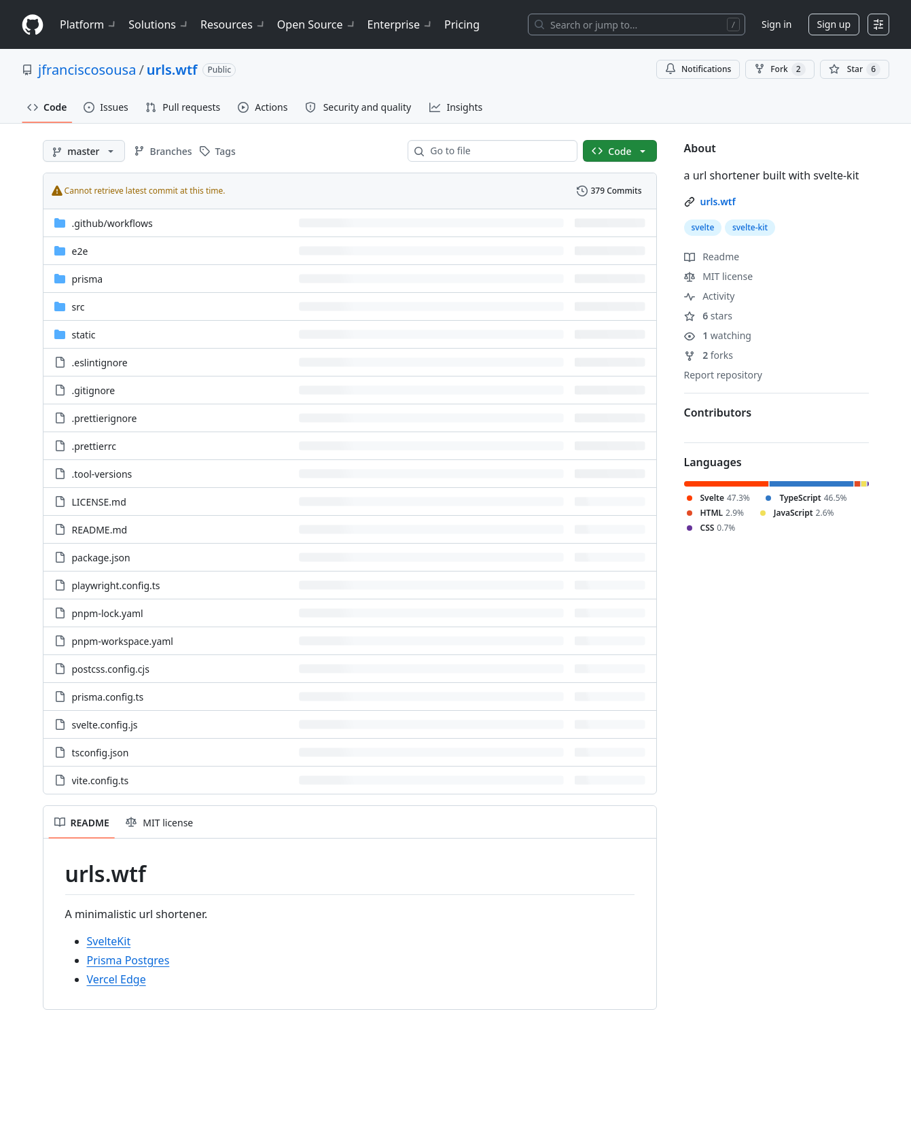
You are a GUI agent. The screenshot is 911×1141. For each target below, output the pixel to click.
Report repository (723, 374)
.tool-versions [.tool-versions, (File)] (102, 474)
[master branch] (84, 151)
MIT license (718, 276)
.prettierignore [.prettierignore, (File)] (104, 418)
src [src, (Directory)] (78, 306)
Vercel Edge (116, 979)
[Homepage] (32, 25)
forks (709, 355)
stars (708, 315)
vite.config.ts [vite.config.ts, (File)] (100, 780)
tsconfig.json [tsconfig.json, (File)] (100, 752)
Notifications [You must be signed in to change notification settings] (698, 69)
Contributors (718, 412)
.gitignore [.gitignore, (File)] (93, 390)
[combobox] (498, 151)
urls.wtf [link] (718, 201)
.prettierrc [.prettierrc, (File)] (94, 446)
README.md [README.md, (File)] (100, 529)
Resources (233, 24)
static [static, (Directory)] (84, 334)
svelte (703, 227)
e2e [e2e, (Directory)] (80, 251)
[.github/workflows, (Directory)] (112, 223)
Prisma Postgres (128, 960)
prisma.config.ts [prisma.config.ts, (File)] (108, 696)
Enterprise (400, 24)
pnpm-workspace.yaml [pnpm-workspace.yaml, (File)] (122, 641)
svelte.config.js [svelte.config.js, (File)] (105, 724)
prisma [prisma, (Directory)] (87, 279)
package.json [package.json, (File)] (101, 557)
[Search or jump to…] (637, 24)
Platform (89, 24)
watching (717, 335)
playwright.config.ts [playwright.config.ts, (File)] (116, 585)
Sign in (776, 24)
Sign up (834, 24)
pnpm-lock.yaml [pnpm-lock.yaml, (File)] (107, 613)
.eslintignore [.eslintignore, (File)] (100, 362)
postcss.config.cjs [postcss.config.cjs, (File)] (110, 669)
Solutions (159, 24)
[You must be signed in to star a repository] (854, 69)
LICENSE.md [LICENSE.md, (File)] (99, 501)
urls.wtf (172, 69)
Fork (779, 69)
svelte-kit (750, 227)
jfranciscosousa (87, 69)
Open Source (317, 24)
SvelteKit (109, 941)
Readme (712, 256)
